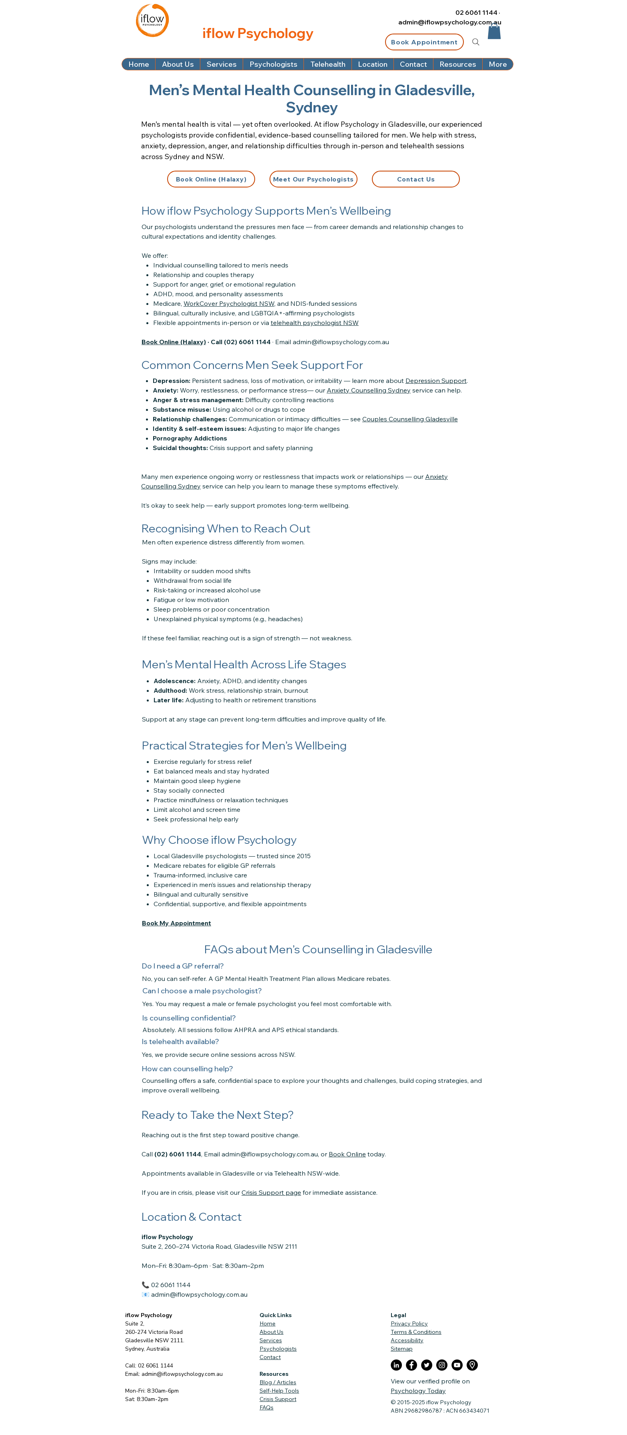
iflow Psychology (148, 1315)
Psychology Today (418, 1391)
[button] (494, 31)
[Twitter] (426, 1365)
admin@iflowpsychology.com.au (449, 22)
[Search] (475, 42)
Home (268, 1323)
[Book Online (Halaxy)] (211, 179)
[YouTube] (457, 1365)
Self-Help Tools (279, 1390)
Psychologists (278, 1348)
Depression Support (436, 381)
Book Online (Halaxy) (174, 342)
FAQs (267, 1407)
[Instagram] (441, 1365)
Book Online (347, 1154)
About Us (272, 1331)
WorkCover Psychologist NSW (229, 303)
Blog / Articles (278, 1382)
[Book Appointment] (424, 42)
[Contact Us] (416, 179)
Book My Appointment (176, 923)
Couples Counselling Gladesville (410, 419)
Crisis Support (278, 1399)
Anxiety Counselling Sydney (369, 390)
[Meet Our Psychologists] (313, 179)
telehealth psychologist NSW (315, 323)
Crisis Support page (271, 1192)
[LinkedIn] (396, 1365)
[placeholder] (472, 1365)
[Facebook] (411, 1365)
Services (271, 1340)
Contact (270, 1357)
